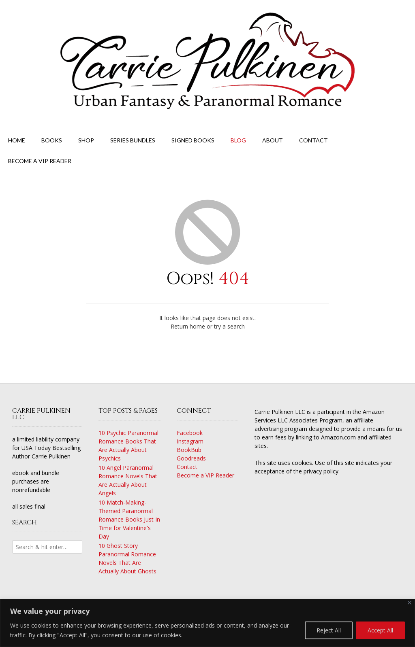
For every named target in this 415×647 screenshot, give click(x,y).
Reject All (329, 630)
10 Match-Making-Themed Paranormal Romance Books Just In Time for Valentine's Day (129, 519)
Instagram (190, 441)
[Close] (409, 603)
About (272, 140)
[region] (207, 623)
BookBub (189, 450)
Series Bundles (132, 140)
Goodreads (191, 458)
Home (16, 140)
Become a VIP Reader (39, 160)
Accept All (380, 630)
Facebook (190, 433)
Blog (238, 140)
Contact (313, 140)
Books (51, 140)
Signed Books (192, 140)
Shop (86, 140)
